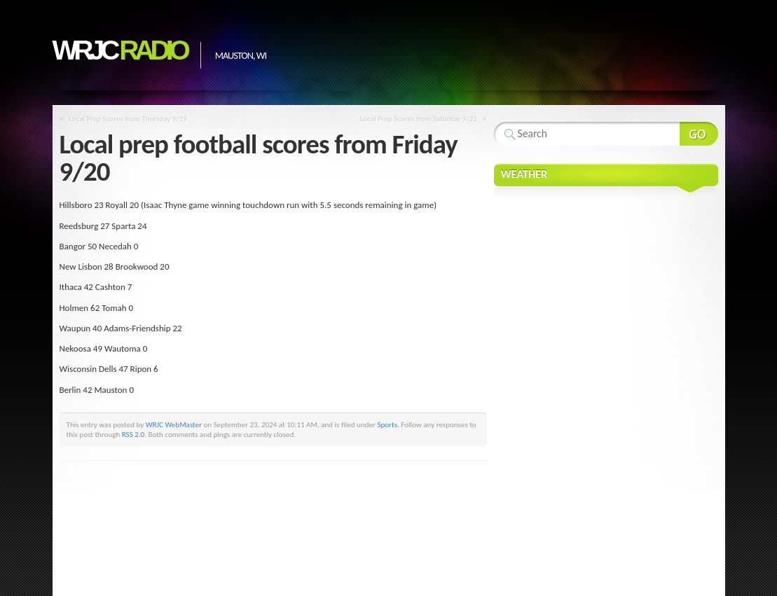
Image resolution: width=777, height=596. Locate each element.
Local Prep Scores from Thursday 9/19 (128, 118)
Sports (387, 424)
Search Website (699, 134)
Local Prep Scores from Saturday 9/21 (418, 118)
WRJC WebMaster (174, 424)
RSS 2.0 (133, 434)
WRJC (119, 50)
